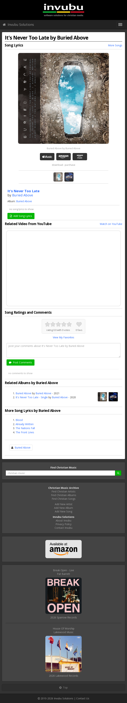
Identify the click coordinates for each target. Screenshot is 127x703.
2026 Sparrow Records (63, 617)
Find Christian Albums (63, 495)
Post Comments (20, 362)
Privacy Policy (63, 524)
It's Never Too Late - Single (32, 397)
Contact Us (82, 698)
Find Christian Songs (63, 498)
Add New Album (63, 508)
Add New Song (63, 511)
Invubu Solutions (18, 24)
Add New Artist (63, 504)
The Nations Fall (25, 428)
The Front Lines (25, 432)
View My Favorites (63, 337)
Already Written (25, 424)
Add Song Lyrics (21, 216)
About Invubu (63, 520)
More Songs (115, 45)
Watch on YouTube (111, 224)
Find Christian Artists (63, 491)
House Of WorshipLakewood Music (63, 630)
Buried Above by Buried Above (63, 148)
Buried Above (22, 195)
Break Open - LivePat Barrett (63, 572)
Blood (19, 420)
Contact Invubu (63, 527)
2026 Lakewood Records (63, 675)
